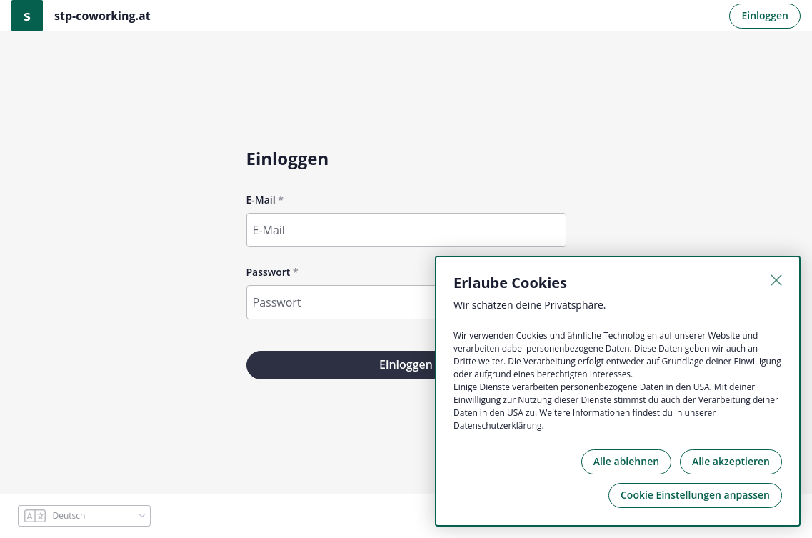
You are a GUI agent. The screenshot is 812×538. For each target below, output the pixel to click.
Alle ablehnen (626, 461)
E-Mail (261, 199)
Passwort (268, 272)
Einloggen (764, 15)
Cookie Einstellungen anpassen (695, 495)
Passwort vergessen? (523, 328)
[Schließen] (776, 280)
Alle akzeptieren (731, 461)
